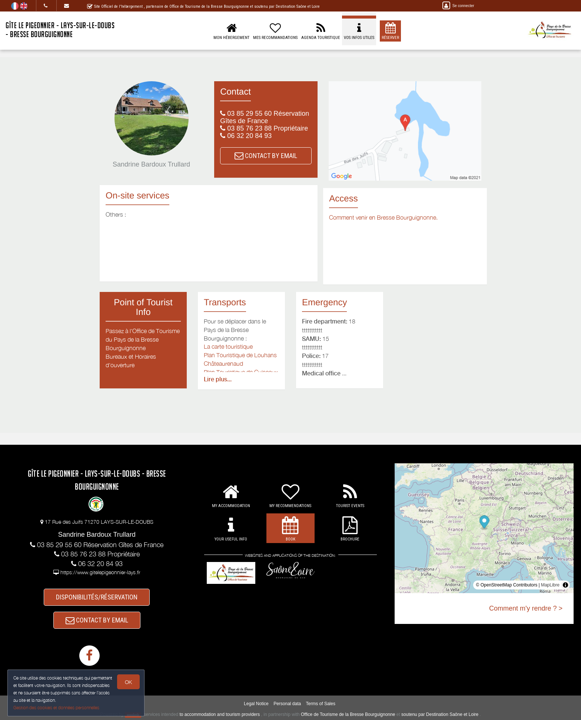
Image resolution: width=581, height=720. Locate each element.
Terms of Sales (320, 703)
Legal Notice (256, 703)
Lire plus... (218, 379)
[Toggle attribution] (565, 585)
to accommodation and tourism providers (219, 714)
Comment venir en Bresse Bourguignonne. (383, 217)
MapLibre (550, 585)
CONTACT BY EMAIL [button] (266, 156)
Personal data (287, 703)
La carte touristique (228, 346)
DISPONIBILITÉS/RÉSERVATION (96, 597)
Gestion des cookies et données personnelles (56, 707)
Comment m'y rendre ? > (525, 608)
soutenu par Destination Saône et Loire (439, 714)
